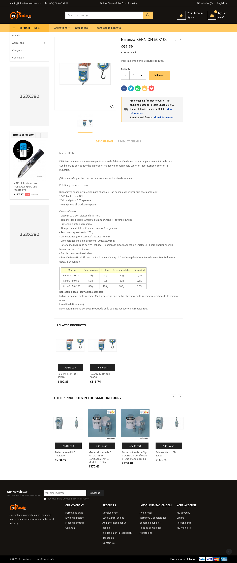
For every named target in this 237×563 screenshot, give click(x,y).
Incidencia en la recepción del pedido (117, 535)
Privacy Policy (81, 498)
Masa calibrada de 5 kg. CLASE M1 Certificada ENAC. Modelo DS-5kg (100, 457)
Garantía (70, 527)
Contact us (108, 542)
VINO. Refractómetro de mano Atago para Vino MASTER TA (26, 187)
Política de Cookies (151, 527)
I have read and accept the (67, 498)
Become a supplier (150, 522)
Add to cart (159, 75)
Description (104, 141)
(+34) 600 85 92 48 (56, 3)
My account (183, 512)
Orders (180, 517)
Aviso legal (146, 512)
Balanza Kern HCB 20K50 (166, 454)
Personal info (184, 522)
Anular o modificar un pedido (114, 525)
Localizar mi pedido (113, 517)
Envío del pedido (74, 517)
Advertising (146, 532)
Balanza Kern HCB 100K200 (65, 454)
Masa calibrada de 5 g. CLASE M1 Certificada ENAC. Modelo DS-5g (134, 455)
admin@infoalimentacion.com (25, 3)
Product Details (129, 141)
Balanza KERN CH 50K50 (100, 375)
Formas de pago (74, 512)
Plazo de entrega (74, 522)
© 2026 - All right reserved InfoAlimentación (32, 559)
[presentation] (38, 135)
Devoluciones (110, 512)
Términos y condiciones (153, 517)
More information (163, 117)
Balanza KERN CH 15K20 (68, 375)
